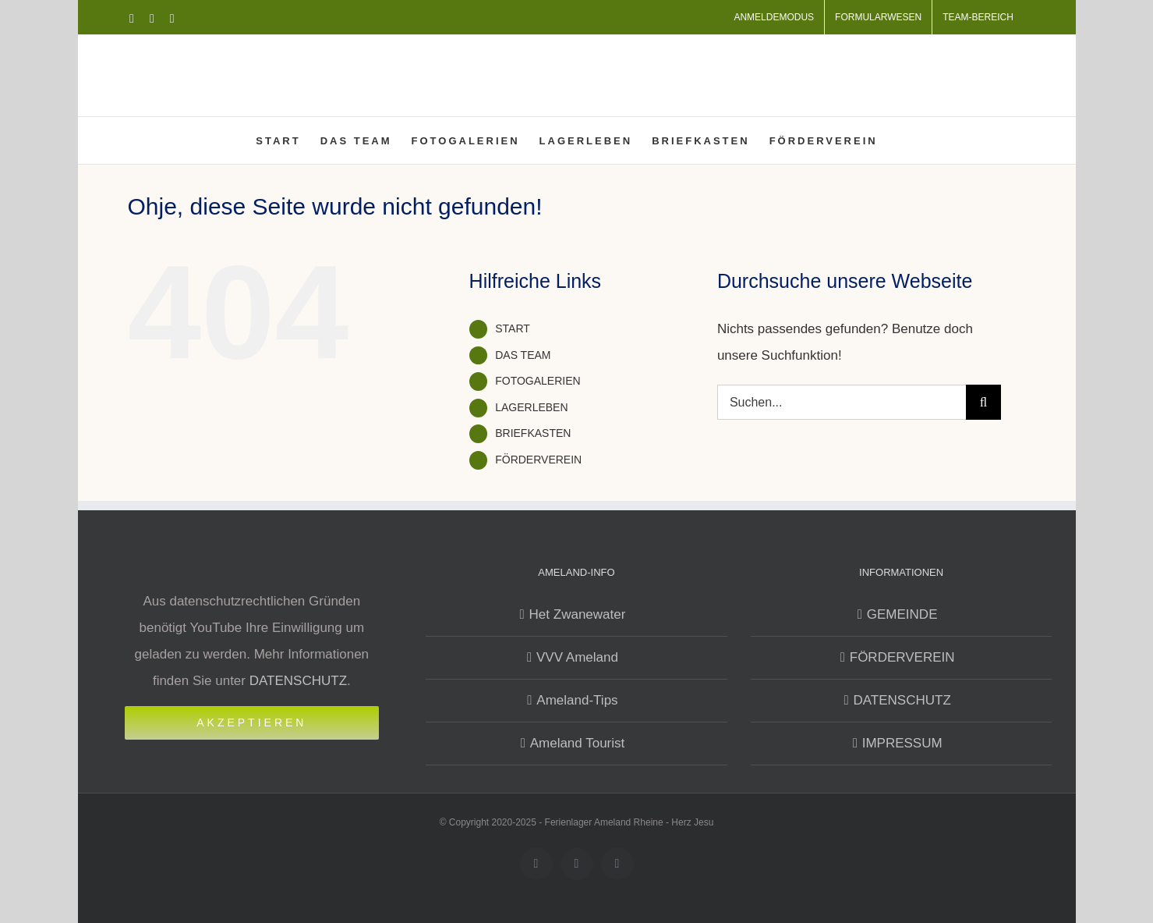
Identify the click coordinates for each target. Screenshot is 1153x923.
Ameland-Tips (576, 700)
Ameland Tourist (577, 743)
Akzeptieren (251, 722)
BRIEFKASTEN (533, 433)
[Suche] (983, 402)
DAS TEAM (522, 355)
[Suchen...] (841, 402)
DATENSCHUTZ (298, 680)
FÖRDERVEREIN (538, 459)
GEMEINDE (902, 614)
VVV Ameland (577, 657)
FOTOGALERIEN (537, 381)
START (512, 328)
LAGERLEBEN (531, 407)
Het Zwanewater (577, 614)
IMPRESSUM (902, 743)
